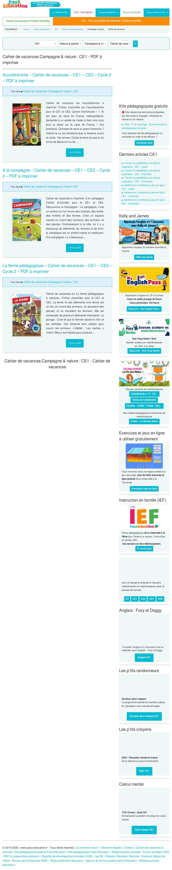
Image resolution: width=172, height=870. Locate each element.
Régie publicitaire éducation (66, 860)
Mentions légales (111, 847)
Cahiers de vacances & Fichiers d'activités (28, 21)
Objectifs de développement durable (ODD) (66, 856)
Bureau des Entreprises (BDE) (30, 860)
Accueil (26, 29)
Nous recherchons (155, 12)
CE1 (56, 29)
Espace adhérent (107, 12)
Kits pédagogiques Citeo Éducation (89, 852)
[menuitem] (60, 12)
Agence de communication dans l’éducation (111, 860)
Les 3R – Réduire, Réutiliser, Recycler (117, 856)
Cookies (129, 847)
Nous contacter (132, 12)
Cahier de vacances (42, 29)
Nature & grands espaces (72, 29)
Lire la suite (75, 152)
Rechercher (60, 12)
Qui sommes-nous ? (87, 847)
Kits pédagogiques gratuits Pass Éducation (40, 852)
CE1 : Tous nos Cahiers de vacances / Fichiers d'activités (111, 21)
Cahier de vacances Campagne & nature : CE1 (50, 91)
